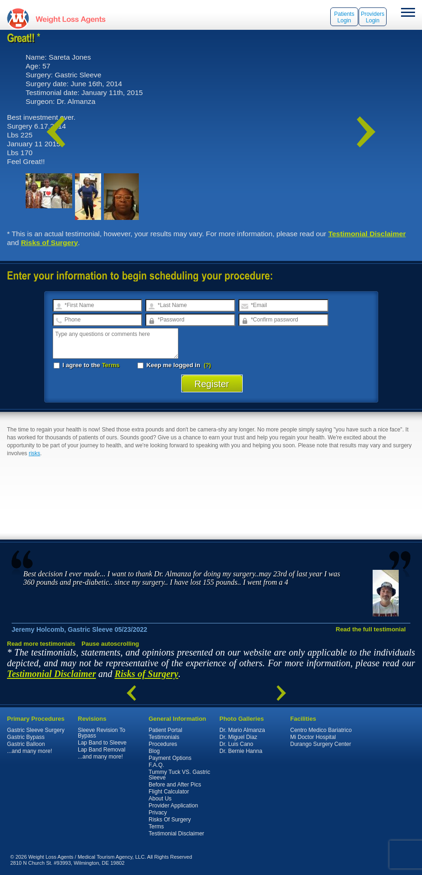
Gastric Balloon (26, 744)
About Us (160, 798)
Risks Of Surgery (170, 819)
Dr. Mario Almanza (242, 730)
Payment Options (170, 758)
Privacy (158, 812)
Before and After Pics (175, 784)
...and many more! (29, 751)
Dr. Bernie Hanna (240, 751)
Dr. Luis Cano (236, 744)
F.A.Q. (156, 765)
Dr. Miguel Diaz (238, 737)
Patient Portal (165, 730)
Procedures (163, 744)
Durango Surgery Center (320, 744)
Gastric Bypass (26, 737)
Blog (154, 751)
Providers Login (373, 17)
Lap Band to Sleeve (102, 742)
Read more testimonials (41, 643)
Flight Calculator (169, 791)
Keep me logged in (169, 365)
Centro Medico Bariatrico (321, 730)
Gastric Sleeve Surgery (35, 730)
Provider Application (173, 805)
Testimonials (164, 737)
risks (35, 453)
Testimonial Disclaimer (367, 234)
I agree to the (87, 365)
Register (211, 384)
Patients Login (344, 17)
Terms (111, 365)
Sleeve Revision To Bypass (101, 733)
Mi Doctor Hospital (313, 737)
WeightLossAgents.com (70, 18)
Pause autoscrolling (110, 643)
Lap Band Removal (101, 749)
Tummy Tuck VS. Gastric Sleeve (179, 775)
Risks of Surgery (49, 242)
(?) (207, 365)
